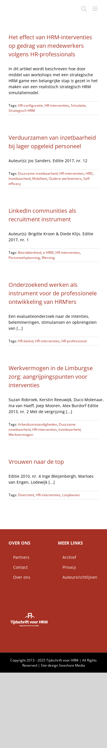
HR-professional (74, 341)
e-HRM (48, 252)
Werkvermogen (21, 434)
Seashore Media (72, 665)
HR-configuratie (30, 105)
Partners (19, 557)
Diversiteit (26, 495)
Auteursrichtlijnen (77, 577)
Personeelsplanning (24, 257)
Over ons (19, 577)
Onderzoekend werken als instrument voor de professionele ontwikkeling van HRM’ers (53, 293)
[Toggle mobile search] (84, 9)
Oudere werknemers (65, 178)
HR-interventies (57, 105)
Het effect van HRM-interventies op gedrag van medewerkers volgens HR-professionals (50, 45)
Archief (67, 557)
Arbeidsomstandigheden (37, 424)
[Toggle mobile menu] (95, 9)
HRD (89, 173)
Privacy (67, 567)
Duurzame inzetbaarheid (38, 173)
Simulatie (78, 105)
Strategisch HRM (22, 110)
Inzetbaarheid (20, 178)
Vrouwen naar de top (36, 461)
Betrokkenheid (29, 252)
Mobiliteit (39, 178)
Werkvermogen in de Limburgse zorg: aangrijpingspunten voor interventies (51, 376)
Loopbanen (71, 495)
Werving (48, 257)
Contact (18, 567)
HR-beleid (25, 341)
